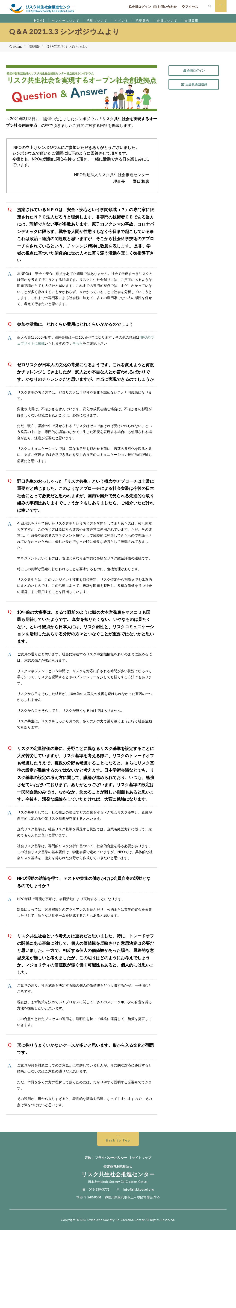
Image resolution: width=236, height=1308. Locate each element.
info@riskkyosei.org (138, 1267)
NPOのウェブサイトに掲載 (44, 363)
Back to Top (117, 1218)
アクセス (193, 8)
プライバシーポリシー (111, 1235)
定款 (88, 1235)
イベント (122, 23)
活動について (95, 23)
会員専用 (199, 23)
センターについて (61, 23)
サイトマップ (141, 1235)
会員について (172, 23)
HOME (31, 23)
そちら (106, 363)
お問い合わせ (166, 8)
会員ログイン (140, 8)
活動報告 (145, 23)
